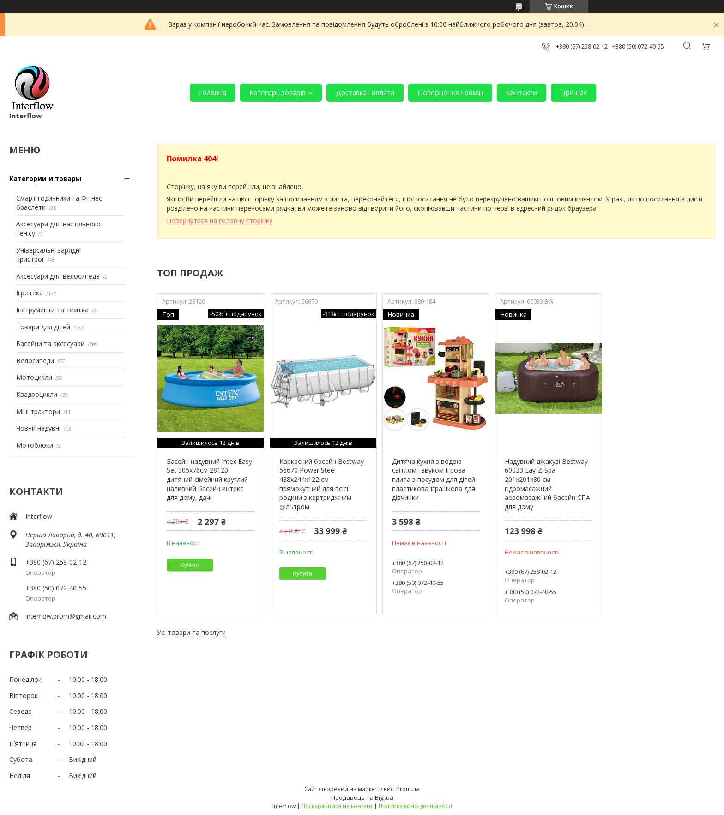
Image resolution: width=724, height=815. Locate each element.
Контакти (521, 92)
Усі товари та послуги (191, 632)
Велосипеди (35, 360)
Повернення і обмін (450, 92)
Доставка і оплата (365, 92)
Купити (189, 564)
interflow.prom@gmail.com (65, 616)
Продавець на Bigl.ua (362, 797)
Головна (212, 92)
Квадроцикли (36, 394)
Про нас (573, 92)
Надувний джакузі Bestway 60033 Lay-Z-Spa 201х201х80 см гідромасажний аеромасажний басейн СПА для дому (547, 484)
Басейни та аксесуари (50, 343)
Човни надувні (38, 428)
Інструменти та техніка (52, 309)
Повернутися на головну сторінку (219, 220)
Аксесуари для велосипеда (58, 276)
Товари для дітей (43, 326)
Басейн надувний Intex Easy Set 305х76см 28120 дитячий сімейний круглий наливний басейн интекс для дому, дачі (209, 479)
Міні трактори (38, 411)
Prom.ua (408, 789)
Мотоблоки (34, 445)
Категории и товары (45, 178)
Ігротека (29, 292)
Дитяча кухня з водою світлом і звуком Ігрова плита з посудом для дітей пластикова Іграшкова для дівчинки (433, 479)
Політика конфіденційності (415, 806)
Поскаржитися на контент (337, 806)
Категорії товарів (277, 92)
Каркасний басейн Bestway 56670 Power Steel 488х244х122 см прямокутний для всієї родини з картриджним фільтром (321, 484)
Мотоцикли (34, 377)
